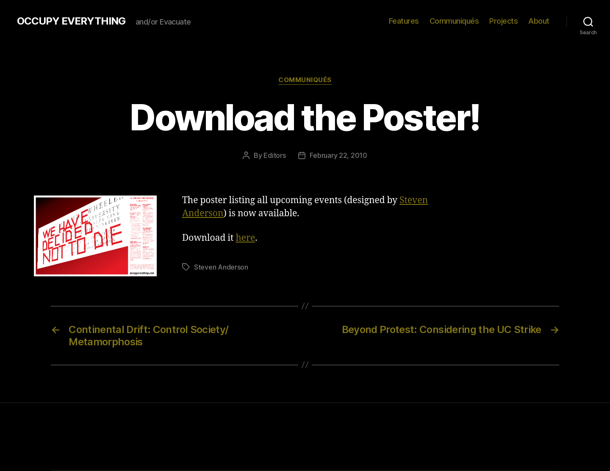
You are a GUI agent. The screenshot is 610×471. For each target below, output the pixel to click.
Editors (274, 155)
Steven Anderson (221, 267)
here (245, 238)
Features (404, 21)
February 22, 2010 (338, 155)
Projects (503, 21)
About (538, 21)
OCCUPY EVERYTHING (71, 21)
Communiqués (454, 21)
